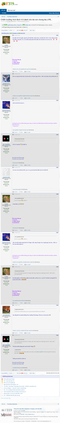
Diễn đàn (3, 10)
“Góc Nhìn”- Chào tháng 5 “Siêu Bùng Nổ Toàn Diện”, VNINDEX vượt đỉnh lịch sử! (20, 386)
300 (30, 30)
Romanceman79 (21, 21)
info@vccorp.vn (31, 414)
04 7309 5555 (21, 414)
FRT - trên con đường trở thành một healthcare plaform (14, 389)
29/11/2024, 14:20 (17, 134)
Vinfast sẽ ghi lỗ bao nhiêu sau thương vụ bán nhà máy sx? (15, 391)
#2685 (57, 167)
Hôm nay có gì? (11, 10)
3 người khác (32, 95)
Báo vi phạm (28, 71)
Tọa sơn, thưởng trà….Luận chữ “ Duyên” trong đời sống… (15, 388)
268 (20, 30)
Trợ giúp (32, 408)
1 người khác (31, 262)
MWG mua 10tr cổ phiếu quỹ (9, 382)
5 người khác (28, 69)
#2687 (57, 232)
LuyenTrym (18, 330)
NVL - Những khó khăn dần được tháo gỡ (12, 395)
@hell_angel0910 (42, 278)
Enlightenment (6, 83)
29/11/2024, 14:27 (17, 335)
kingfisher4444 (25, 95)
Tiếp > (33, 30)
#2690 (57, 335)
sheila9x (14, 69)
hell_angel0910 (22, 69)
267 (18, 30)
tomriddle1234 (19, 189)
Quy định (21, 408)
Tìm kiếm (4, 13)
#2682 (57, 73)
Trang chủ (16, 408)
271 (26, 30)
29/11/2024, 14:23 (17, 266)
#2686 (57, 194)
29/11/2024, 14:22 (17, 232)
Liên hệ (37, 408)
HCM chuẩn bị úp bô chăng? (9, 379)
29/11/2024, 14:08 (17, 100)
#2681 (57, 35)
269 (22, 30)
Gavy (17, 69)
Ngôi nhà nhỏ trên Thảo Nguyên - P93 (11, 384)
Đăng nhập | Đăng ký (54, 13)
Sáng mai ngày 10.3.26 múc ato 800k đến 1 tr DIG (13, 393)
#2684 (57, 134)
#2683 (57, 100)
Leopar (6, 45)
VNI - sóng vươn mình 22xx (9, 380)
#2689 (57, 305)
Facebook (27, 408)
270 (24, 30)
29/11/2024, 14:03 (17, 35)
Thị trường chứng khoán (11, 21)
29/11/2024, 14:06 (17, 73)
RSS (41, 408)
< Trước (10, 30)
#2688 (57, 266)
